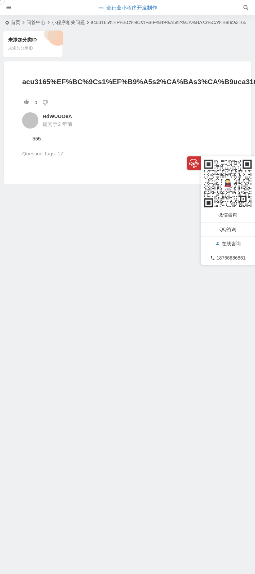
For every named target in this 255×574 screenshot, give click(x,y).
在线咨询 (228, 243)
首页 (15, 22)
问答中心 (35, 22)
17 (60, 153)
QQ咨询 (227, 229)
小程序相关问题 (68, 22)
